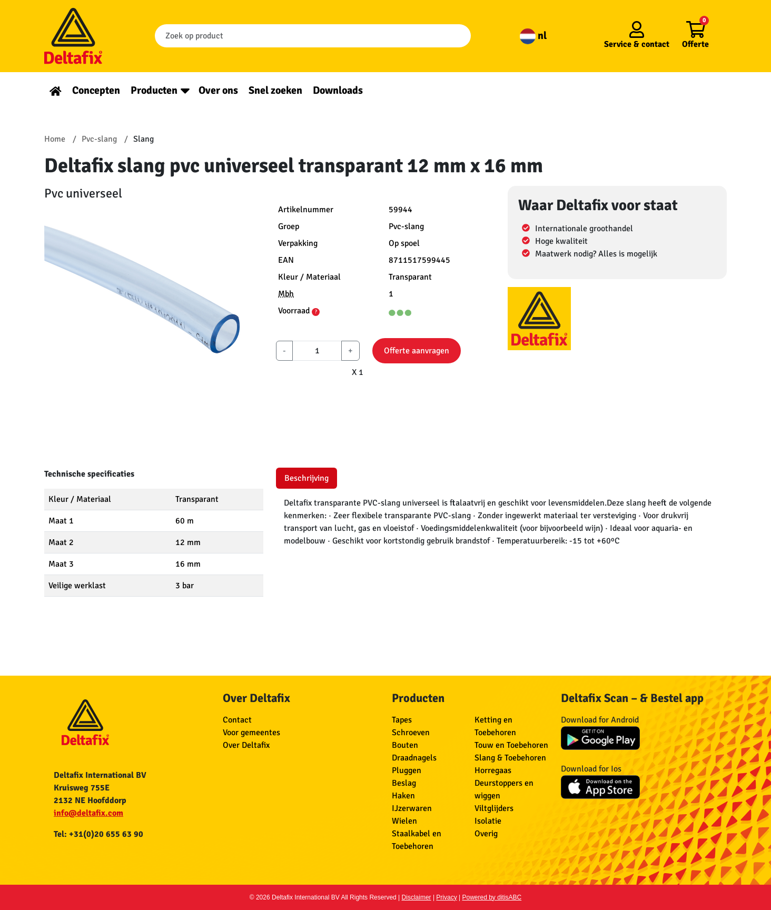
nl (533, 35)
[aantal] (317, 351)
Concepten (96, 90)
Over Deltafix (246, 745)
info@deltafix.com (88, 813)
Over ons (218, 90)
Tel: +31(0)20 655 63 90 (98, 834)
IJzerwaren (412, 808)
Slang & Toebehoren (510, 758)
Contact (237, 720)
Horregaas (493, 770)
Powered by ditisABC (492, 897)
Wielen (404, 821)
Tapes (402, 720)
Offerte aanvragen (416, 350)
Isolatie (488, 821)
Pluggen (406, 770)
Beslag (404, 783)
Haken (403, 795)
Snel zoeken (275, 90)
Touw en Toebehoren (511, 745)
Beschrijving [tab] (306, 478)
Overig (486, 833)
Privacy (446, 897)
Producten (154, 90)
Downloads (338, 90)
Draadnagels (414, 758)
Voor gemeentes (251, 732)
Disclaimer (416, 897)
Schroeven (411, 732)
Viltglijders (494, 808)
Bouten (405, 745)
